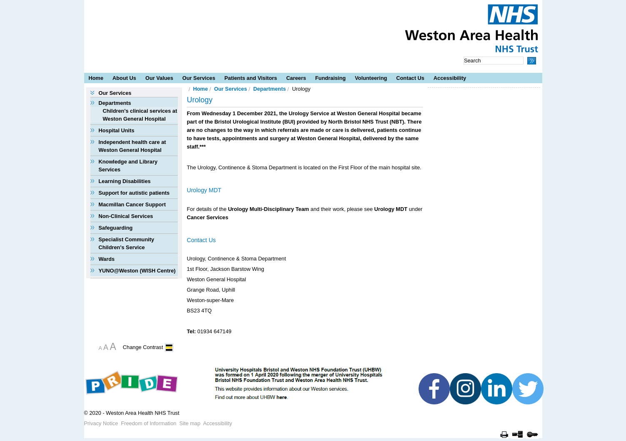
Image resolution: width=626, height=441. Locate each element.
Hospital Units (117, 130)
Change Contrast (143, 347)
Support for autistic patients (134, 193)
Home (96, 78)
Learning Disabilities (125, 181)
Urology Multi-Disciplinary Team (268, 209)
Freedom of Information (148, 423)
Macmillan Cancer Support (132, 204)
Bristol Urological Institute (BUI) (254, 122)
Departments (115, 103)
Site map (190, 423)
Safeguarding (116, 228)
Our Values (159, 78)
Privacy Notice (101, 423)
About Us (124, 78)
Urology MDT (390, 209)
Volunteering (371, 78)
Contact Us (410, 78)
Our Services (198, 78)
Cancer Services (208, 217)
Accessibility (450, 78)
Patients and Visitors (250, 78)
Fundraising (330, 78)
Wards (107, 259)
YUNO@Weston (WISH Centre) (137, 271)
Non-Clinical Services (126, 216)
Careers (296, 78)
